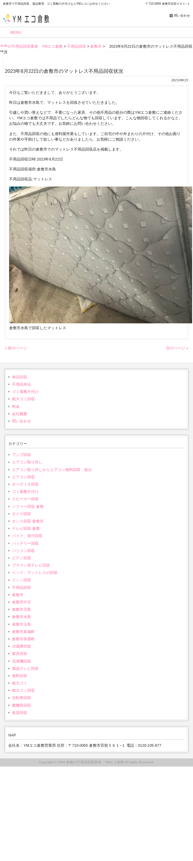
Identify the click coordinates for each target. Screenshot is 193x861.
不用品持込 (21, 384)
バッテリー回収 (25, 543)
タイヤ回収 (21, 514)
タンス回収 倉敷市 (28, 521)
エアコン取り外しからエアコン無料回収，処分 (52, 469)
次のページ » (177, 348)
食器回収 (19, 712)
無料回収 (19, 676)
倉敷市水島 (21, 617)
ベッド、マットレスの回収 (35, 572)
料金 (16, 406)
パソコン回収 (23, 550)
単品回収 (19, 377)
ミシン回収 (21, 580)
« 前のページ (16, 348)
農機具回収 (21, 705)
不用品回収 (21, 587)
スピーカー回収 (25, 499)
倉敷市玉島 (21, 624)
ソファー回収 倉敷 (28, 506)
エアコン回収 (23, 477)
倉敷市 (17, 595)
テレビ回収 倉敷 (26, 528)
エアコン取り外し (27, 462)
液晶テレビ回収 (25, 668)
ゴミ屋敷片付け (25, 391)
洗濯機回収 (21, 661)
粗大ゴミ (19, 683)
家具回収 (19, 653)
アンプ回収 (21, 455)
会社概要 (19, 414)
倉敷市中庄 (21, 602)
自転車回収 (21, 698)
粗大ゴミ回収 (23, 399)
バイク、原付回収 (27, 536)
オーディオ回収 (25, 484)
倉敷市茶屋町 (23, 639)
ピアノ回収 (21, 558)
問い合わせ (182, 15)
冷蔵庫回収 (21, 646)
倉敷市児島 (21, 609)
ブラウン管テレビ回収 (31, 565)
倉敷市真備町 (23, 631)
